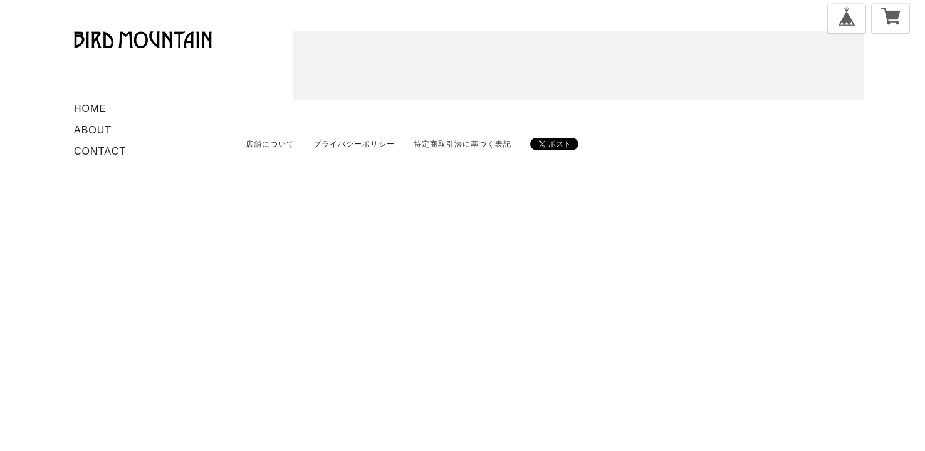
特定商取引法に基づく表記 (462, 144)
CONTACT (100, 151)
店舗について (270, 144)
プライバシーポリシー (354, 144)
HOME (90, 108)
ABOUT (93, 130)
